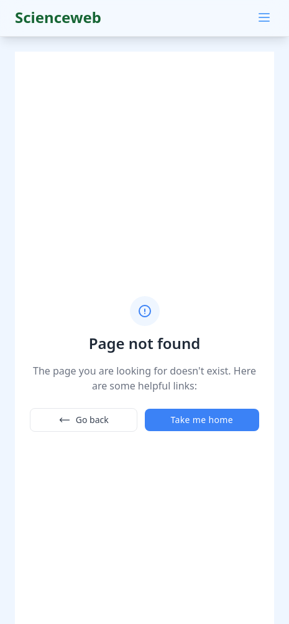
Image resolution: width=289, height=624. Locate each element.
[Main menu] (264, 17)
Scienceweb (58, 17)
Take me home (202, 420)
